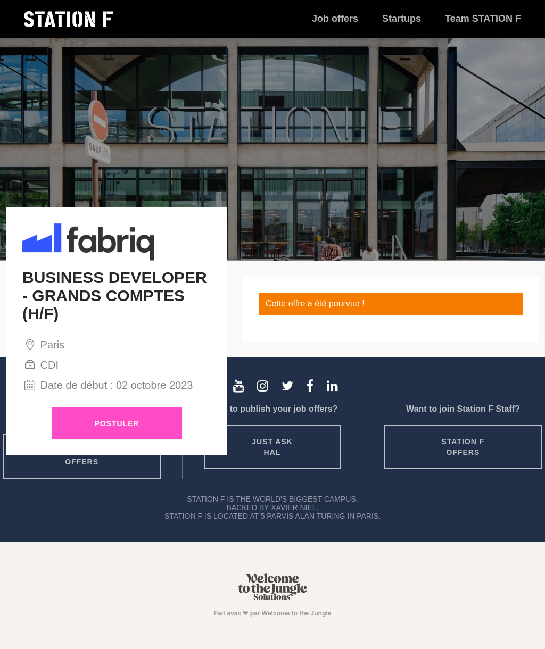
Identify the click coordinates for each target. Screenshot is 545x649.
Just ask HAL (272, 446)
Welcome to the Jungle (296, 613)
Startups (401, 18)
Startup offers (82, 456)
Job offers (335, 18)
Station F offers (463, 446)
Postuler (116, 423)
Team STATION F (483, 18)
